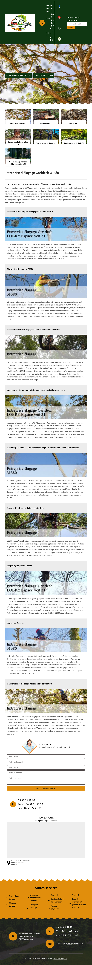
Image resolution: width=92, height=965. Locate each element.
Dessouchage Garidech (14, 897)
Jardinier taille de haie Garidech (57, 900)
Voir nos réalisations (18, 75)
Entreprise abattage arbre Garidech (35, 898)
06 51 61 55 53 (52, 20)
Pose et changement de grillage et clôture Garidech (79, 903)
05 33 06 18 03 (49, 8)
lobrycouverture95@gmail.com (69, 943)
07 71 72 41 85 (51, 34)
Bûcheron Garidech (12, 904)
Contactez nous (44, 75)
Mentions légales (60, 958)
